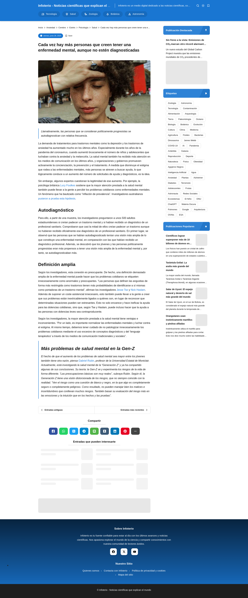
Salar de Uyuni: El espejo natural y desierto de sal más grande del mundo (179, 293)
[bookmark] (208, 5)
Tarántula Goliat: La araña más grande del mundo (177, 266)
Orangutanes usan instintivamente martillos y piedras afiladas (179, 320)
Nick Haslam (138, 289)
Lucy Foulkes (67, 185)
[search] (197, 5)
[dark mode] (203, 5)
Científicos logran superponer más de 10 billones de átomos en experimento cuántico (178, 239)
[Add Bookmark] (69, 35)
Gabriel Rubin (86, 360)
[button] (135, 431)
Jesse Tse (122, 289)
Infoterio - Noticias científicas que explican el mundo (78, 5)
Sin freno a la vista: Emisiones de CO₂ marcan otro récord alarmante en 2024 (185, 42)
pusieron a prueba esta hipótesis (56, 198)
